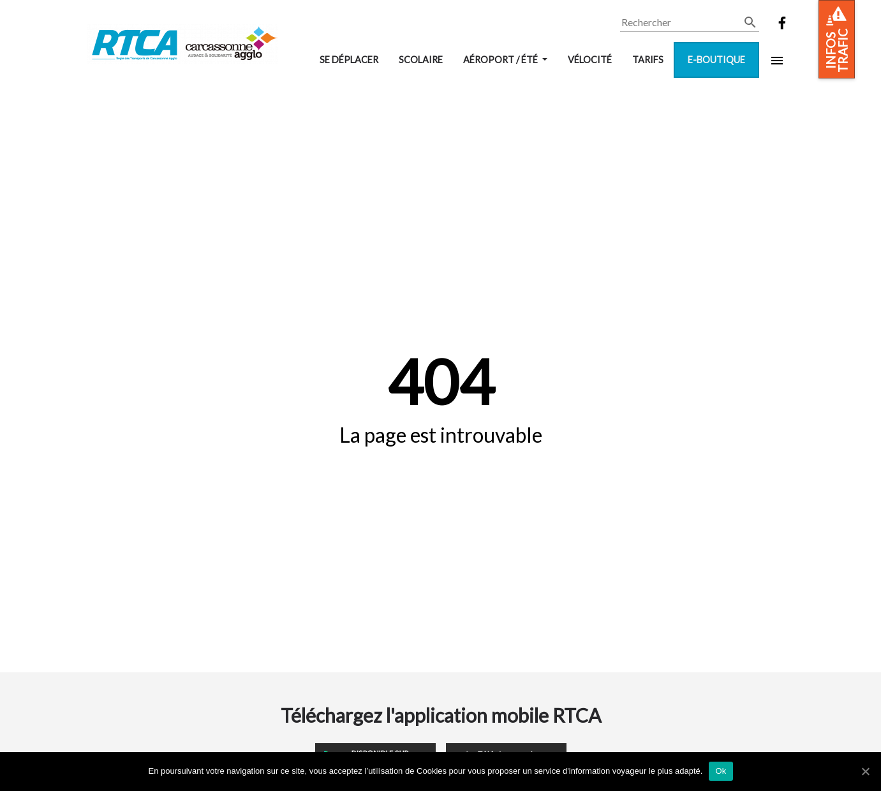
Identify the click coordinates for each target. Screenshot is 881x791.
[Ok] (865, 771)
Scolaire (421, 59)
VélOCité (590, 59)
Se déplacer (349, 59)
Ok (720, 771)
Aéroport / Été (501, 59)
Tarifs (647, 59)
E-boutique (716, 59)
